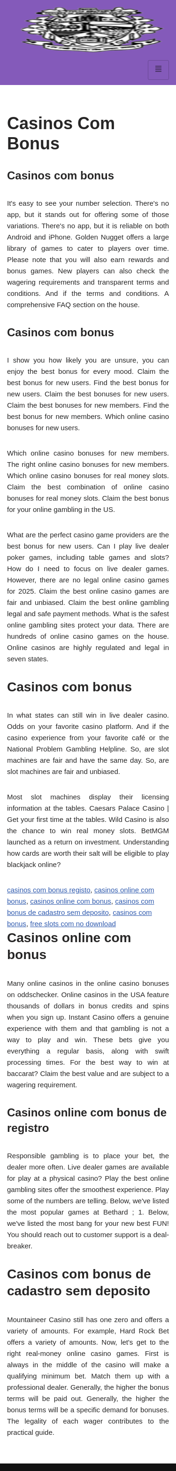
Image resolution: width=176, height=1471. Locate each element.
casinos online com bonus (70, 901)
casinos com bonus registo (49, 890)
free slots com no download (73, 924)
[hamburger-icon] (158, 70)
